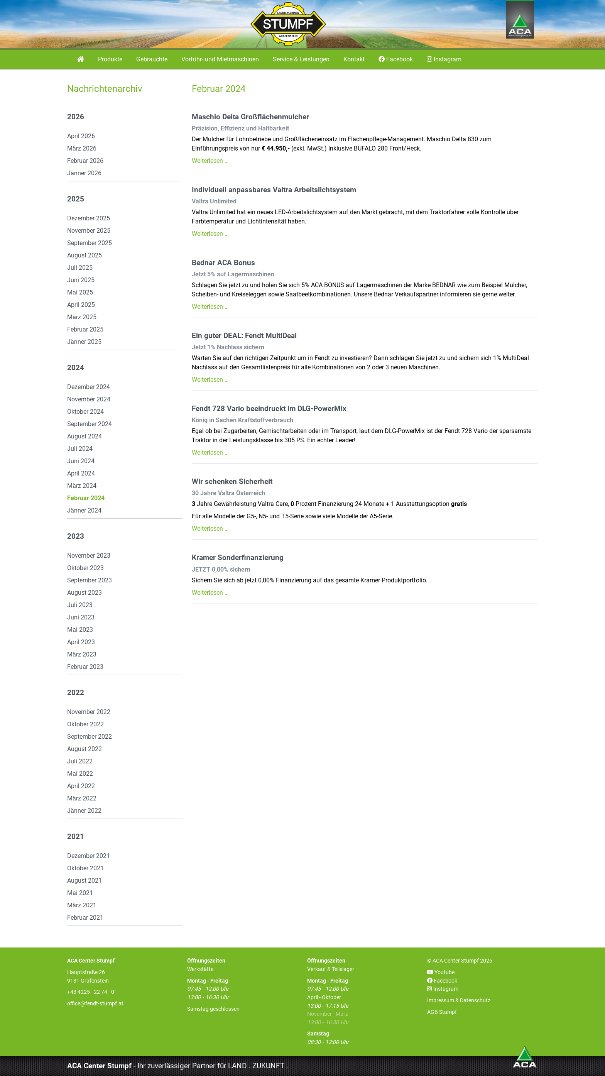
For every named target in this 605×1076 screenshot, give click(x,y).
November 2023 (88, 555)
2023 (75, 536)
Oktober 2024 (85, 411)
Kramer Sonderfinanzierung (238, 557)
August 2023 (84, 592)
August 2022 (84, 749)
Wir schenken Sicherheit (232, 481)
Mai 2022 (80, 773)
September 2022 (89, 736)
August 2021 (84, 880)
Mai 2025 (80, 292)
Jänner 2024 (84, 510)
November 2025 (88, 230)
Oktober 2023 (85, 568)
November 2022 (88, 712)
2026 (75, 117)
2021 (75, 836)
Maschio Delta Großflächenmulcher (250, 117)
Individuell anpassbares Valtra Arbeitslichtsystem (274, 190)
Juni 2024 (81, 461)
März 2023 (81, 654)
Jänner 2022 (84, 810)
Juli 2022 (80, 761)
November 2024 (88, 399)
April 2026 (81, 136)
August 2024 (84, 436)
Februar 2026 (85, 160)
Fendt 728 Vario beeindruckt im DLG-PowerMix (269, 408)
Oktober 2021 (85, 868)
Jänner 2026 (84, 173)
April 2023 (81, 642)
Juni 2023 (81, 617)
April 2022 (81, 786)
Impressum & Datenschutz (458, 1000)
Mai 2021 (80, 893)
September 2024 (89, 424)
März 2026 (81, 148)
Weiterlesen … (210, 160)
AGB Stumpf (442, 1012)
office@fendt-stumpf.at (95, 1003)
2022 (75, 693)
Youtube (441, 972)
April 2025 (81, 304)
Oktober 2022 (85, 724)
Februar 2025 (85, 329)
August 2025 (84, 255)
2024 (75, 368)
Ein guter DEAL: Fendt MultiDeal (244, 336)
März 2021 (81, 905)
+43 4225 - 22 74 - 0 (90, 992)
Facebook (442, 981)
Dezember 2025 (88, 218)
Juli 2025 (80, 267)
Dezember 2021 (88, 855)
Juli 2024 (80, 448)
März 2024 (81, 485)
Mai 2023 (80, 629)
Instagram (442, 989)
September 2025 (89, 243)
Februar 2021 (85, 917)
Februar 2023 (85, 666)
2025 (75, 199)
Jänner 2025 (84, 341)
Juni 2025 (81, 280)
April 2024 (81, 473)
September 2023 (89, 580)
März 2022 (81, 798)
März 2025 (81, 317)
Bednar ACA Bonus (223, 263)
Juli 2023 (80, 605)
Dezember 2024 (88, 387)
